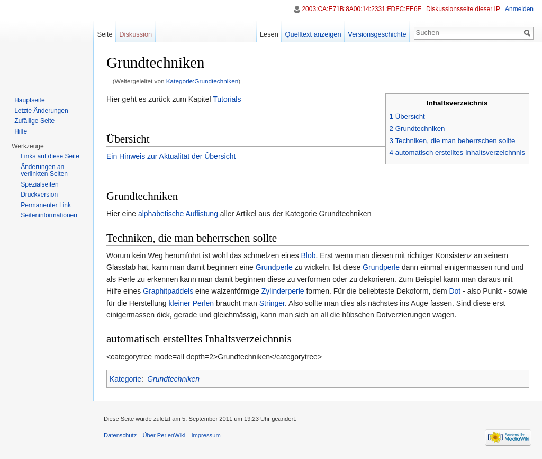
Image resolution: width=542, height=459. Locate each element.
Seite (104, 34)
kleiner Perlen (191, 303)
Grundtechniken (173, 379)
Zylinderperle (282, 291)
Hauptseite (29, 100)
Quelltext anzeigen (313, 34)
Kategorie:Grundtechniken (202, 80)
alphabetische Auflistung (178, 213)
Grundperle (274, 267)
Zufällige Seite (34, 121)
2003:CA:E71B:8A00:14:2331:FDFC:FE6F (361, 9)
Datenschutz (120, 435)
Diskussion (135, 34)
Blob (308, 255)
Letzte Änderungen (41, 110)
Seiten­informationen (49, 215)
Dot (454, 291)
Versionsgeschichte (377, 34)
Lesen (269, 34)
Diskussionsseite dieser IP (463, 9)
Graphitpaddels (168, 291)
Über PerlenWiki (163, 435)
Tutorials (227, 99)
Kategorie (125, 379)
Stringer (272, 303)
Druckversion (39, 194)
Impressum (205, 435)
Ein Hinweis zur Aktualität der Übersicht (171, 156)
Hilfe (20, 131)
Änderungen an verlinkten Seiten (44, 170)
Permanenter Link (46, 205)
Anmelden (519, 9)
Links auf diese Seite (50, 156)
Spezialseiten (39, 184)
